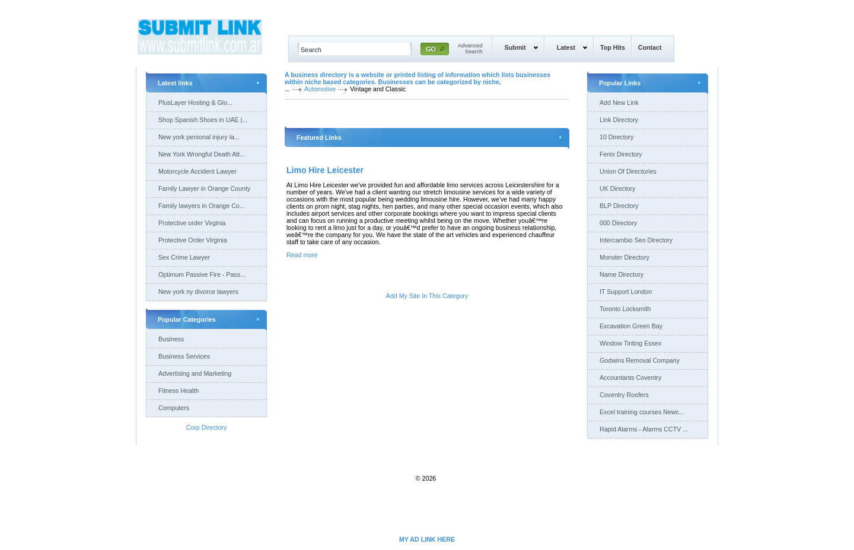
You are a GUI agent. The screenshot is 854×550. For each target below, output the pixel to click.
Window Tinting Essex (630, 343)
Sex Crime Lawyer (184, 257)
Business (171, 339)
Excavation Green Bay (631, 326)
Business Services (184, 356)
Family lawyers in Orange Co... (201, 205)
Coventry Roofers (624, 394)
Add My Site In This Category (427, 295)
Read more (302, 254)
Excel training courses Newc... (642, 411)
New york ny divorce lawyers (198, 291)
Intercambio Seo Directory (636, 240)
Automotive (320, 88)
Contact (650, 47)
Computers (173, 407)
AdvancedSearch (470, 49)
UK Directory (617, 188)
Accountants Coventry (630, 377)
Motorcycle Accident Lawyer (197, 171)
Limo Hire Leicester (325, 170)
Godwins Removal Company (640, 360)
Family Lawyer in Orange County (204, 188)
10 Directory (616, 136)
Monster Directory (624, 257)
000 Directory (618, 222)
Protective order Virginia (192, 222)
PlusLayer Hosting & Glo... (195, 102)
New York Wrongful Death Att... (201, 154)
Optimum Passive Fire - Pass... (202, 274)
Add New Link (619, 102)
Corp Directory (206, 427)
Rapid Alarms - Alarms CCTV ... (644, 429)
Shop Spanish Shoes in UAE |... (202, 119)
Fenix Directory (621, 154)
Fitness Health (178, 390)
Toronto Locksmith (625, 308)
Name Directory (621, 274)
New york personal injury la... (199, 136)
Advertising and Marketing (194, 373)
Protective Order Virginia (192, 240)
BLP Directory (619, 205)
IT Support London (626, 291)
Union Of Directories (628, 171)
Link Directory (619, 119)
